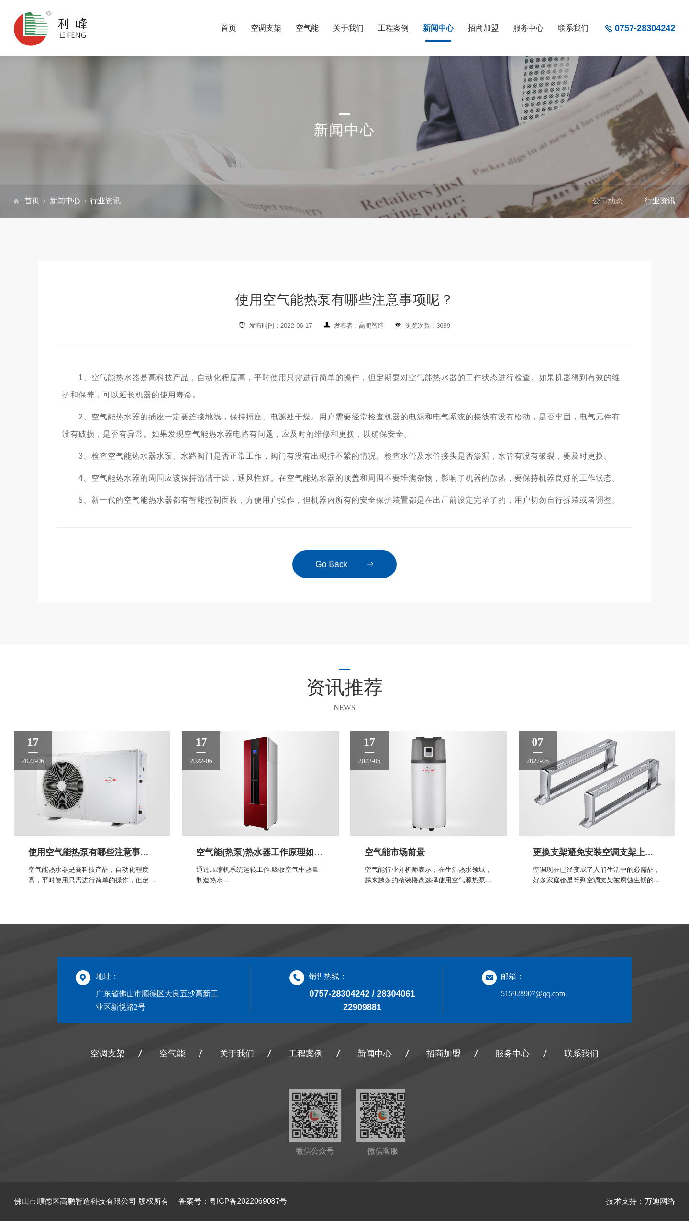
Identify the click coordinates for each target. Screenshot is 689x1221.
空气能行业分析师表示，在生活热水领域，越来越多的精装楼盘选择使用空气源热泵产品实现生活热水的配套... (428, 880)
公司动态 (607, 201)
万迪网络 (660, 1201)
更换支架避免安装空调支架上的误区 (602, 852)
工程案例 (393, 28)
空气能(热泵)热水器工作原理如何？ (263, 852)
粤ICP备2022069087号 (248, 1201)
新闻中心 (438, 28)
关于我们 (348, 28)
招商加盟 (483, 28)
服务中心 (528, 28)
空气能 (307, 28)
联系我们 (573, 28)
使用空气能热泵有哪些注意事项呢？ (97, 852)
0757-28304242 (645, 28)
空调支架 (266, 28)
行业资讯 (105, 201)
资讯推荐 (344, 687)
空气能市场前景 (395, 852)
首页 (228, 28)
